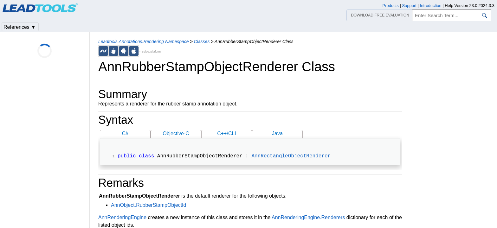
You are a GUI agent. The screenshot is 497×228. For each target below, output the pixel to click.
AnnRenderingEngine (122, 218)
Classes (202, 41)
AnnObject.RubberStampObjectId (148, 205)
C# (125, 133)
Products (391, 5)
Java (277, 133)
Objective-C (176, 133)
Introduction (431, 5)
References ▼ (19, 27)
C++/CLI (226, 133)
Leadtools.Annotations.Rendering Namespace (143, 41)
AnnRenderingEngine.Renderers (308, 218)
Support (409, 5)
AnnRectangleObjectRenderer (291, 156)
